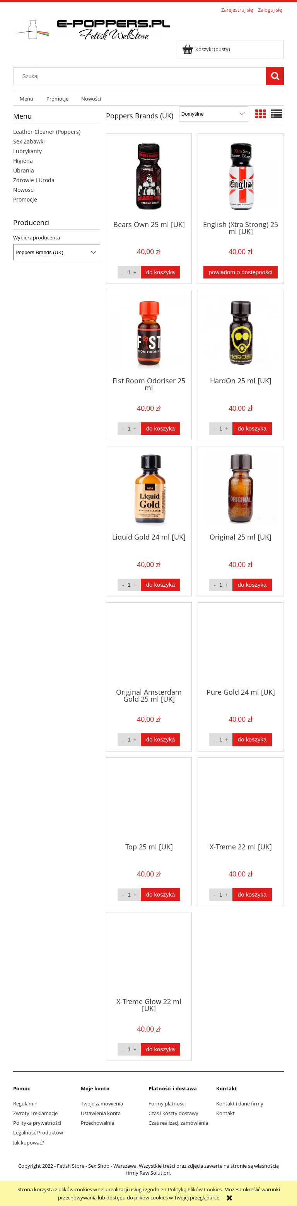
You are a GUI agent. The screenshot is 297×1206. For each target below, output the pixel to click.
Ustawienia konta (101, 1113)
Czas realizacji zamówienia (178, 1122)
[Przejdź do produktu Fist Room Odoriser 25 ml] (148, 332)
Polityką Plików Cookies (195, 1189)
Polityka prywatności (37, 1122)
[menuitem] (26, 99)
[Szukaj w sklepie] (141, 76)
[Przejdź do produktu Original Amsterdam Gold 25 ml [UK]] (148, 644)
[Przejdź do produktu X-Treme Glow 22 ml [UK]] (148, 954)
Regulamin (25, 1103)
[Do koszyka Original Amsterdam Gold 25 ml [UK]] (160, 739)
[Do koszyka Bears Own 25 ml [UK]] (160, 272)
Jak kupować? (28, 1142)
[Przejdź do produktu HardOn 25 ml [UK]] (240, 332)
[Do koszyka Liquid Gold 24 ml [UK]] (160, 585)
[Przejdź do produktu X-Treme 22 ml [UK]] (240, 799)
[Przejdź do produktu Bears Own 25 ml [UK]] (148, 176)
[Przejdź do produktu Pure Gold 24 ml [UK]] (240, 644)
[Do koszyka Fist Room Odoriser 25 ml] (160, 428)
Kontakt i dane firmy (239, 1103)
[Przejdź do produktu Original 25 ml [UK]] (240, 488)
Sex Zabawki (29, 141)
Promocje (25, 199)
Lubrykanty (27, 151)
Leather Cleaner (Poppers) (46, 131)
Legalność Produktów (38, 1132)
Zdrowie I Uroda (34, 180)
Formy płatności (167, 1103)
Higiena (23, 160)
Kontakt (225, 1113)
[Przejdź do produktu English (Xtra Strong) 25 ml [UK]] (240, 176)
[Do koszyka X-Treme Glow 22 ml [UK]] (160, 1049)
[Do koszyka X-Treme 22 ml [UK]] (252, 894)
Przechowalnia (97, 1122)
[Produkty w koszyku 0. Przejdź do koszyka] (206, 49)
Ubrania (23, 170)
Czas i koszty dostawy (173, 1113)
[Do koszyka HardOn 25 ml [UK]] (252, 428)
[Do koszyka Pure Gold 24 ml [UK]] (252, 739)
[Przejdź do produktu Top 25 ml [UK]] (148, 799)
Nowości (24, 189)
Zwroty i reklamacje (35, 1113)
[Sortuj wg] (213, 114)
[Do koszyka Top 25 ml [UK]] (160, 894)
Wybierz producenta (36, 237)
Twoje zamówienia (102, 1103)
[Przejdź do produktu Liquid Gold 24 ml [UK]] (148, 488)
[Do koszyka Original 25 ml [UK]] (252, 585)
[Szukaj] (275, 76)
